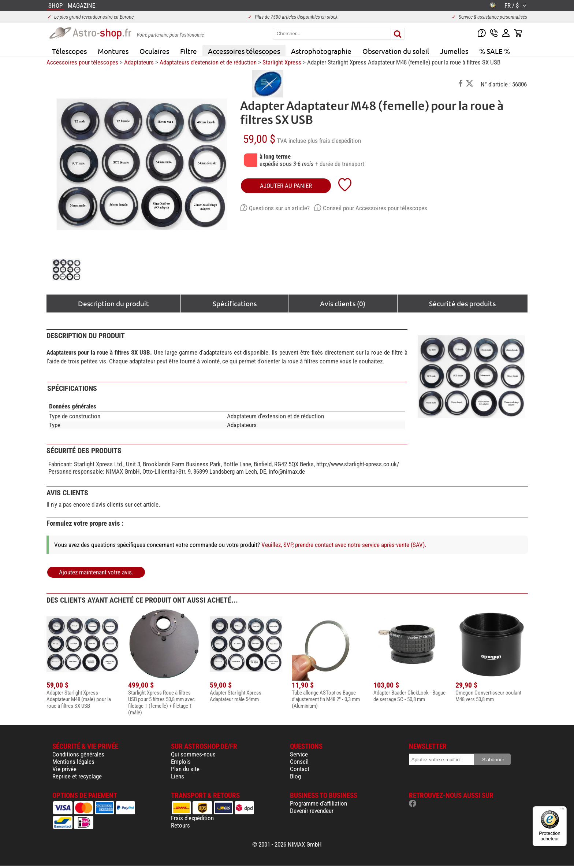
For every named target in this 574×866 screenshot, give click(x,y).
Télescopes (69, 51)
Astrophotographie (321, 51)
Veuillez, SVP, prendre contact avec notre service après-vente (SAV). (343, 544)
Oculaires (154, 51)
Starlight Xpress (281, 62)
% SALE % (494, 51)
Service (299, 754)
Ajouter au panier (286, 185)
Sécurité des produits (462, 303)
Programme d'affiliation (318, 803)
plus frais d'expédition (334, 140)
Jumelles (454, 51)
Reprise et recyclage (77, 776)
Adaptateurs (139, 62)
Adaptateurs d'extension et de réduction (208, 62)
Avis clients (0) (342, 303)
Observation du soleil (395, 51)
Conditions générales (78, 754)
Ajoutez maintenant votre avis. (96, 572)
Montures (113, 51)
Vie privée (64, 769)
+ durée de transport (339, 163)
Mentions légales (73, 761)
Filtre (188, 51)
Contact (299, 769)
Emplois (181, 761)
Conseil (299, 761)
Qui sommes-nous (193, 754)
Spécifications (235, 303)
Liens (177, 776)
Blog (295, 776)
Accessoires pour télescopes (82, 62)
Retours (180, 825)
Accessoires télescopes (244, 51)
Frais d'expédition (192, 818)
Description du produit (113, 303)
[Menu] (562, 810)
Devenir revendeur (311, 810)
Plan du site (185, 769)
